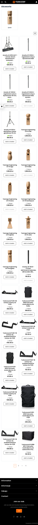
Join (19, 511)
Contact (4, 496)
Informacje (19, 486)
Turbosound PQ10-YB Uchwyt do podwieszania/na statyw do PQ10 (10, 335)
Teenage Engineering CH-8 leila (28, 166)
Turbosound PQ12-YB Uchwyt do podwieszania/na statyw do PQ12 (28, 362)
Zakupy (19, 491)
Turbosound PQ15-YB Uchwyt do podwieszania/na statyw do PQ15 (10, 441)
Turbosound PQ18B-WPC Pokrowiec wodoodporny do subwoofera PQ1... (28, 447)
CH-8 (9, 28)
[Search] (5, 2)
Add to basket (9, 69)
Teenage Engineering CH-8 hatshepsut (28, 200)
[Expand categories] (2, 2)
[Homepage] (19, 2)
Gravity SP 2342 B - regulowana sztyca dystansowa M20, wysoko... (28, 94)
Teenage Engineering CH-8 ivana (10, 200)
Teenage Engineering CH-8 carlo (28, 234)
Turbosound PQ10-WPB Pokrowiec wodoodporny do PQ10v (28, 303)
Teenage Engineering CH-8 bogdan (10, 267)
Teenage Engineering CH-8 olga (10, 166)
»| (25, 466)
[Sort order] (35, 33)
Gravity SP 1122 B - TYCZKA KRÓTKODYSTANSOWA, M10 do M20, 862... (28, 269)
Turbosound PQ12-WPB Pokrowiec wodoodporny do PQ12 (10, 369)
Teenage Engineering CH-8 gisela (10, 234)
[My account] (36, 2)
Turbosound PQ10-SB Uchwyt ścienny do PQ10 (10, 302)
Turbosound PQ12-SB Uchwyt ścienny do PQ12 (28, 328)
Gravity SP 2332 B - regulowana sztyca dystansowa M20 (28, 56)
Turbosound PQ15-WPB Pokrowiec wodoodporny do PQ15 (28, 414)
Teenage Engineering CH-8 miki (28, 130)
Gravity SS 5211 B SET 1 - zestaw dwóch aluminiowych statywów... (10, 57)
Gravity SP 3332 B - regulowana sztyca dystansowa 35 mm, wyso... (10, 94)
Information (19, 481)
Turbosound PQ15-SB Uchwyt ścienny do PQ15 (10, 393)
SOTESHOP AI (35, 523)
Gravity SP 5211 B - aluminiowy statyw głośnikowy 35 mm (10, 131)
